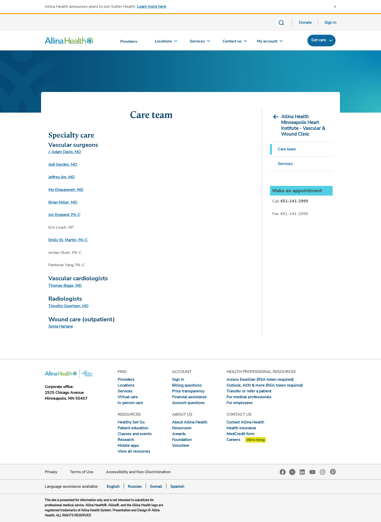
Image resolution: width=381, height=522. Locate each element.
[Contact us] (235, 42)
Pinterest (332, 471)
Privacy (51, 472)
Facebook (283, 472)
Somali (156, 486)
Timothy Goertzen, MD (68, 306)
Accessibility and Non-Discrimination (138, 472)
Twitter (292, 472)
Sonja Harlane (60, 326)
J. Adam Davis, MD (64, 152)
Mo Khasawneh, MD (65, 189)
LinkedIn (302, 471)
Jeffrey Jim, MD (61, 177)
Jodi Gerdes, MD (62, 164)
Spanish (177, 486)
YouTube (312, 471)
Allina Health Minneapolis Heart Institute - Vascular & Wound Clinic (303, 125)
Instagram (322, 471)
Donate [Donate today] (305, 22)
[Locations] (166, 42)
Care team (287, 149)
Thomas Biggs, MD (65, 285)
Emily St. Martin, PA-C (68, 240)
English (113, 486)
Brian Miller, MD (62, 202)
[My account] (269, 42)
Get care (318, 40)
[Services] (200, 42)
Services (285, 163)
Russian (135, 486)
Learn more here (151, 6)
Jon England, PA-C (64, 214)
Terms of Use (81, 472)
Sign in (330, 22)
